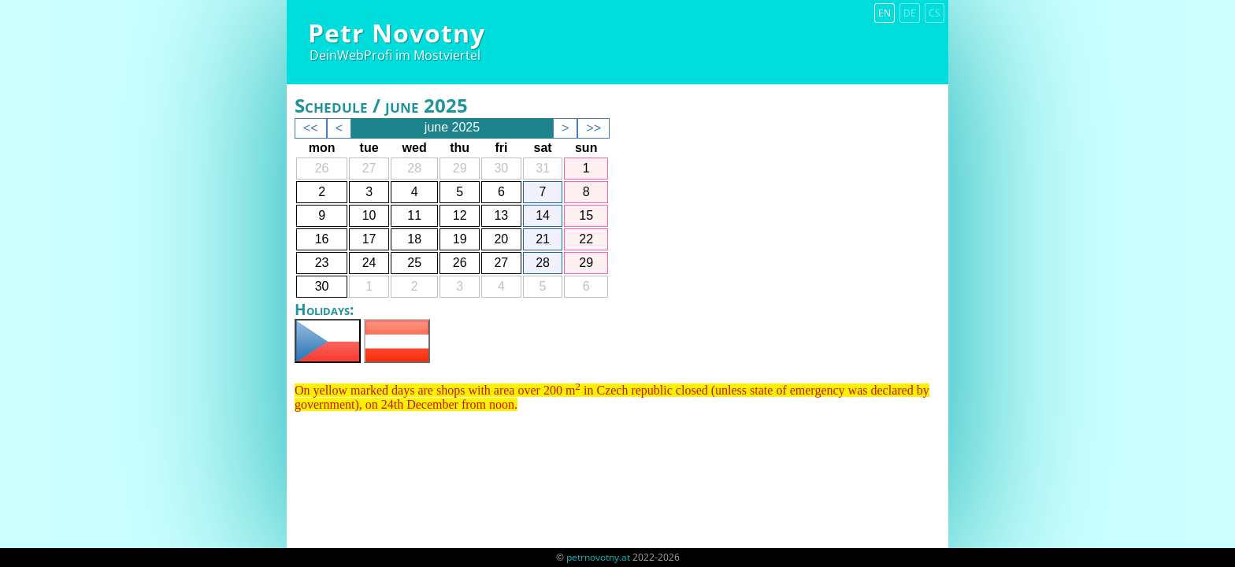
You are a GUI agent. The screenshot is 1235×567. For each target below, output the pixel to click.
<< (310, 128)
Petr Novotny (396, 33)
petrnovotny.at (598, 557)
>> (593, 128)
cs (934, 13)
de (909, 13)
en (884, 13)
